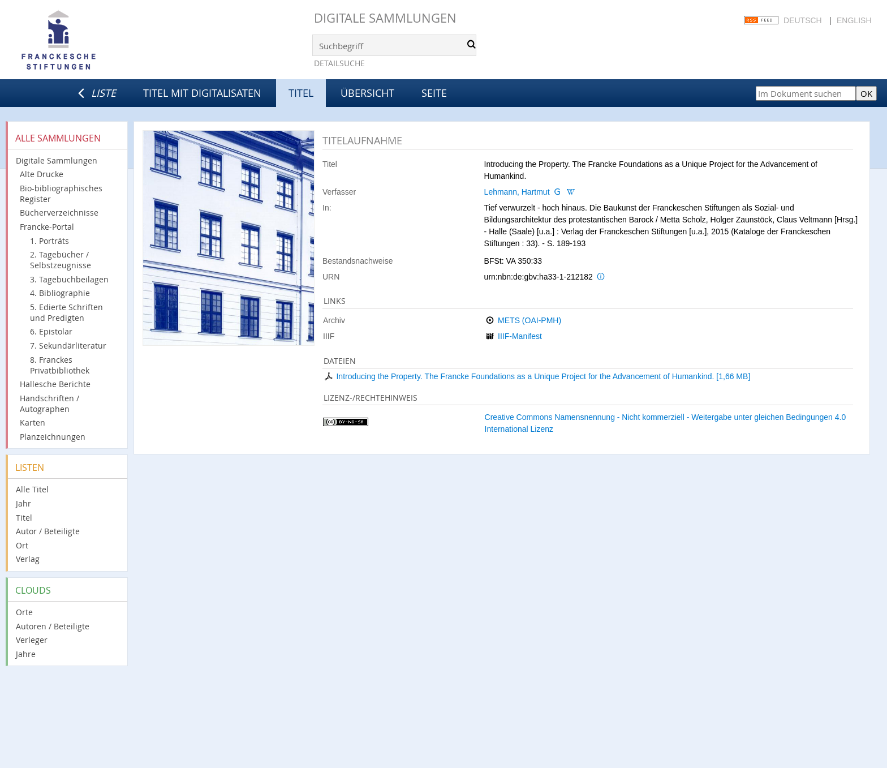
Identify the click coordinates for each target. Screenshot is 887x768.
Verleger (32, 639)
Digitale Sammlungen (385, 18)
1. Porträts (49, 240)
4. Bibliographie (60, 293)
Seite (434, 93)
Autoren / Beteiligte (52, 626)
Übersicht (367, 93)
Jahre (26, 654)
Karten (32, 422)
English (854, 20)
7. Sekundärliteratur (68, 345)
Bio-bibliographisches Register (61, 193)
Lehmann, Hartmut (517, 191)
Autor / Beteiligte (48, 531)
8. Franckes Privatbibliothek (59, 365)
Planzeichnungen (52, 436)
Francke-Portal (47, 226)
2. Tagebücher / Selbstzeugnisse (60, 260)
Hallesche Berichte (55, 384)
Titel (24, 517)
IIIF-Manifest (520, 336)
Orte (24, 612)
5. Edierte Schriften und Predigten (66, 312)
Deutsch (802, 20)
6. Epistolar (51, 331)
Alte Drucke (41, 174)
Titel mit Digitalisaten (202, 93)
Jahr (23, 503)
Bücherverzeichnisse (59, 212)
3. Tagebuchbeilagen (69, 279)
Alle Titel (32, 489)
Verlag (28, 559)
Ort (22, 545)
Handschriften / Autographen (49, 403)
